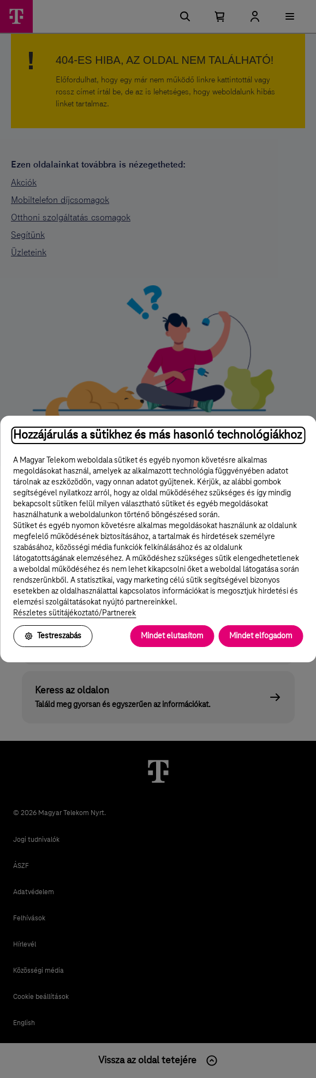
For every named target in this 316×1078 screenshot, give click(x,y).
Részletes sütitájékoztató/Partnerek (74, 613)
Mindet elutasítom (172, 636)
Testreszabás (52, 636)
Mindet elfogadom (260, 636)
